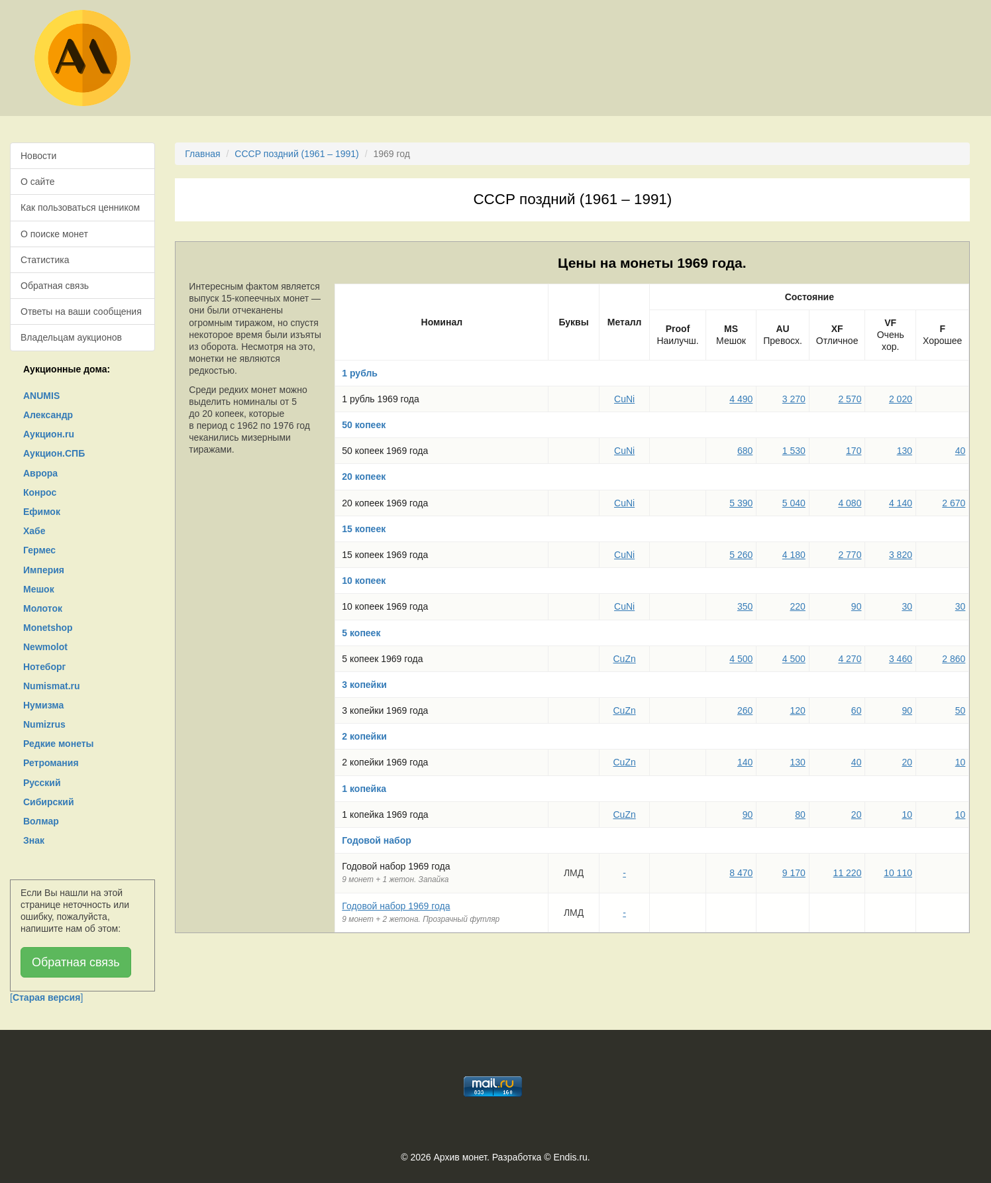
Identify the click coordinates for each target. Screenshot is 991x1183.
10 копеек (364, 580)
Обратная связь (55, 285)
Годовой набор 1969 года (396, 906)
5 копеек (361, 633)
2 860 (953, 658)
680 (745, 450)
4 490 (741, 399)
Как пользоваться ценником (80, 207)
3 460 (900, 658)
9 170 (794, 873)
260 (745, 710)
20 (907, 762)
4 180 (794, 554)
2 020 (900, 399)
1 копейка (364, 788)
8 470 (741, 873)
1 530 (794, 450)
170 (853, 450)
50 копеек (364, 425)
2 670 (953, 503)
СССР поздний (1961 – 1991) (297, 153)
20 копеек (364, 476)
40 (960, 450)
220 (797, 606)
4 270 (849, 658)
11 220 (847, 873)
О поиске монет (54, 234)
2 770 (849, 554)
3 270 (794, 399)
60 (856, 710)
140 (745, 762)
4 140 (900, 503)
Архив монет (460, 1157)
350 (745, 606)
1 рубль (360, 373)
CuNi (624, 399)
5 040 (794, 503)
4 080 (849, 503)
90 (856, 606)
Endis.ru (570, 1157)
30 (907, 606)
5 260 (741, 554)
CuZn (624, 658)
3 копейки (364, 684)
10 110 (898, 873)
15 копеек (364, 529)
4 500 (741, 658)
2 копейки (364, 736)
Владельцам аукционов (71, 337)
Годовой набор (376, 840)
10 (960, 762)
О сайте (37, 181)
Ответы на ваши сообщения (81, 311)
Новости (38, 155)
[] (46, 997)
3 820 (900, 554)
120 (797, 710)
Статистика (45, 259)
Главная (202, 153)
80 (800, 814)
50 (960, 710)
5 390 (741, 503)
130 (904, 450)
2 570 (849, 399)
